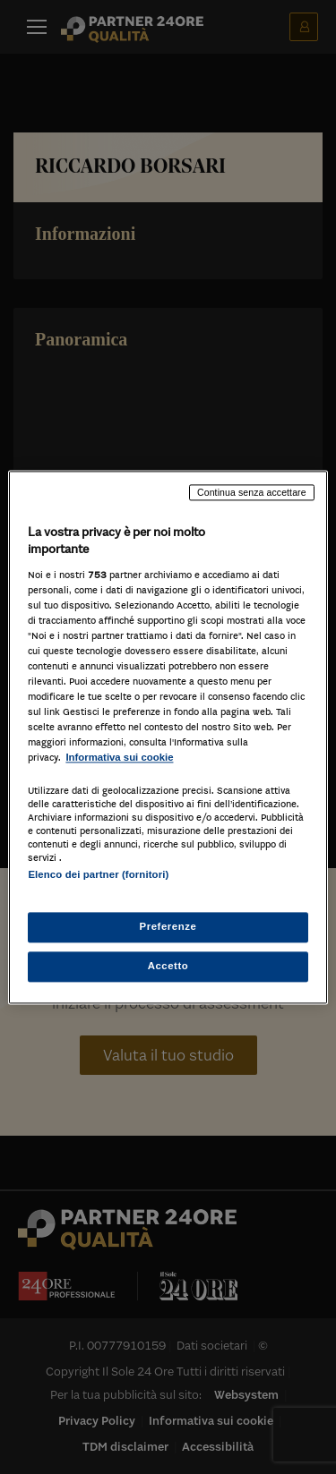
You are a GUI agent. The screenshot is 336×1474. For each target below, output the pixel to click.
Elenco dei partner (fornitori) (98, 874)
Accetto (168, 965)
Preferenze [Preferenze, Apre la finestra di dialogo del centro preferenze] (168, 926)
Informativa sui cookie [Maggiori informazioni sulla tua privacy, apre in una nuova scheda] (119, 758)
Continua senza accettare (251, 492)
